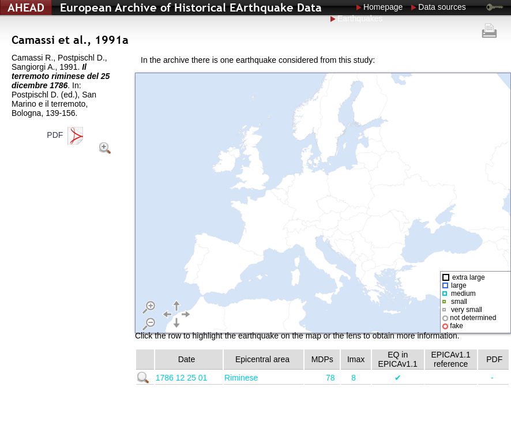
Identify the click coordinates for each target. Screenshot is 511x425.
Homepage (383, 7)
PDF (66, 135)
